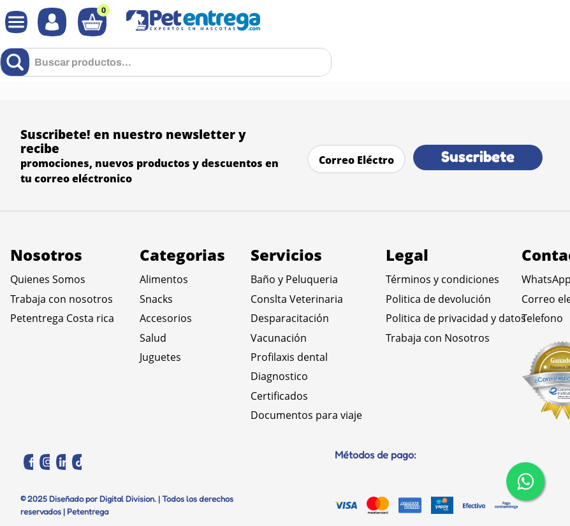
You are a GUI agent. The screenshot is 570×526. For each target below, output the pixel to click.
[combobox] (166, 62)
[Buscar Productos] (17, 62)
